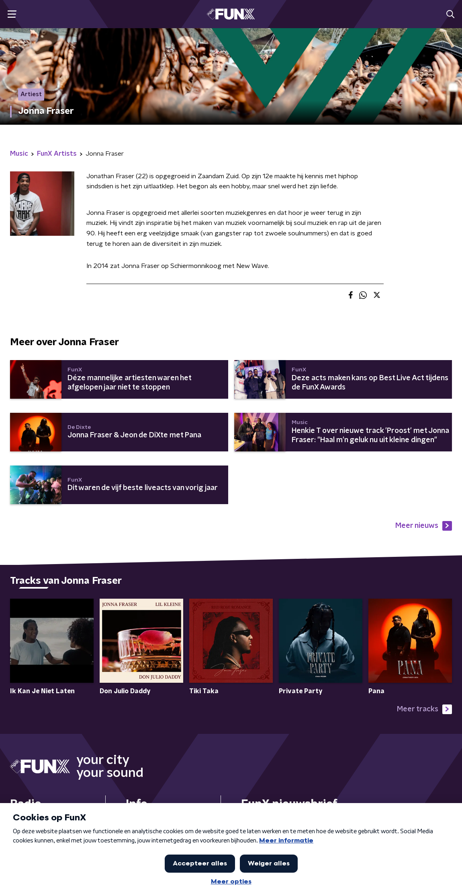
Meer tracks (424, 709)
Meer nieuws (423, 526)
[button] (12, 14)
